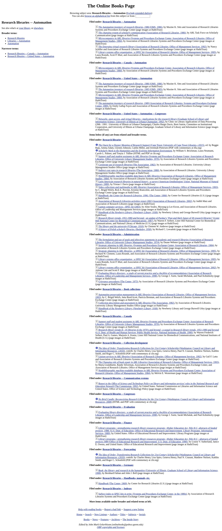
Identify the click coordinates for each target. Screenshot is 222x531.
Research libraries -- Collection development (125, 343)
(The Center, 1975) (118, 281)
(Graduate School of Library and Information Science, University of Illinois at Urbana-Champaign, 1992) (152, 120)
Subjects (132, 514)
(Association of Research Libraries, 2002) (145, 201)
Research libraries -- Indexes (117, 488)
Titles (122, 514)
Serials (142, 514)
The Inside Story (130, 519)
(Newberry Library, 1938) (128, 212)
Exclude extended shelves (139, 13)
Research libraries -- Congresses (119, 394)
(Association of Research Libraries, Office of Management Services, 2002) (157, 267)
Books (87, 519)
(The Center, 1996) (133, 195)
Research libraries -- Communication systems (126, 378)
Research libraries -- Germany (118, 465)
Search (88, 514)
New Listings (100, 514)
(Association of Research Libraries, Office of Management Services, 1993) (158, 187)
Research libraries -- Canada (117, 316)
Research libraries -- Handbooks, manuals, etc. (126, 478)
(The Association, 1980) (129, 170)
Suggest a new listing (134, 509)
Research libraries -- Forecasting (119, 449)
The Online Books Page (111, 5)
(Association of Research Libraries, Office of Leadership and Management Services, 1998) (153, 274)
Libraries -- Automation (19, 41)
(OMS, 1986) (130, 27)
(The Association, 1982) (127, 164)
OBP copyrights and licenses (110, 527)
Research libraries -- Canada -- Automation (28, 53)
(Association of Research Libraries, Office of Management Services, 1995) (157, 52)
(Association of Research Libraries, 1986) (142, 32)
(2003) (120, 207)
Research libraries (16, 38)
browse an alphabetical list (97, 16)
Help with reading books (90, 509)
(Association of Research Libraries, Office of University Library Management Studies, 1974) (154, 241)
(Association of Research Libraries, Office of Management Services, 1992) (153, 46)
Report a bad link (112, 509)
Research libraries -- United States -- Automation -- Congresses (134, 113)
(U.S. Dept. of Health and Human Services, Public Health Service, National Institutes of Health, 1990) (157, 331)
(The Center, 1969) (113, 483)
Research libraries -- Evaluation (119, 407)
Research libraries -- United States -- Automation (31, 56)
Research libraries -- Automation (119, 21)
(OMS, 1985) (130, 89)
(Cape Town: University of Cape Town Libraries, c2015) (151, 145)
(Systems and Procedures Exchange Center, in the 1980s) (143, 494)
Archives (115, 519)
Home (79, 514)
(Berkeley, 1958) (125, 229)
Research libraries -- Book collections (121, 289)
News (95, 519)
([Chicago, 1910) (121, 226)
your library (24, 28)
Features (105, 519)
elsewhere (38, 28)
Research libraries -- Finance (117, 422)
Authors (113, 514)
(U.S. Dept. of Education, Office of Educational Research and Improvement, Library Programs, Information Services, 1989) (156, 431)
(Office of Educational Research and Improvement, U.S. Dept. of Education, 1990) (156, 440)
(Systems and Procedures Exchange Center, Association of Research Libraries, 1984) (156, 245)
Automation (13, 43)
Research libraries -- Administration (121, 234)
